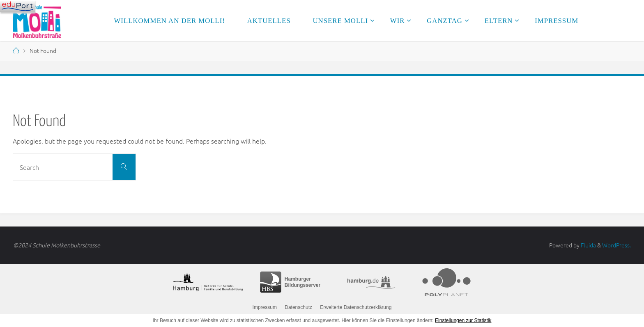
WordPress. (616, 245)
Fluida (588, 245)
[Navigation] (17, 6)
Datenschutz (298, 307)
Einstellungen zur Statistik (463, 320)
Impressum (265, 307)
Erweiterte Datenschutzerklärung (355, 307)
